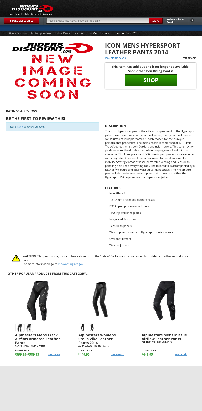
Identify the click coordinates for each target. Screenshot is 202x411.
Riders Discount (18, 33)
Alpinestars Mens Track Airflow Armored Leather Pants (37, 339)
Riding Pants (62, 33)
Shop (150, 80)
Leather (78, 33)
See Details (54, 354)
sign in (20, 126)
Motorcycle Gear (41, 33)
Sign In (170, 22)
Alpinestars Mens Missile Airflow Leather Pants (164, 337)
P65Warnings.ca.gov (70, 264)
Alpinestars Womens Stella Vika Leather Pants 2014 (97, 339)
